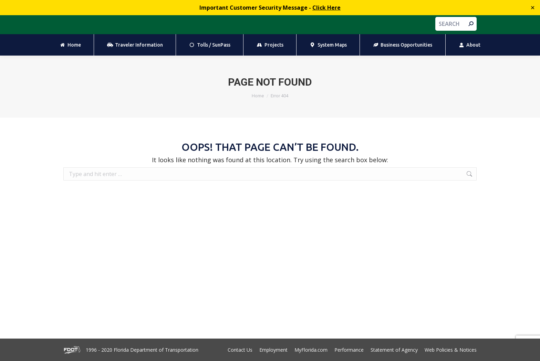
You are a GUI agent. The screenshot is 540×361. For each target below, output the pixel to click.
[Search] (456, 24)
